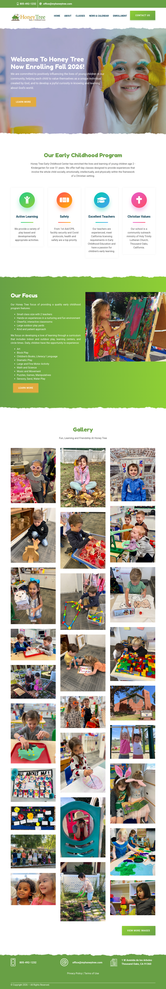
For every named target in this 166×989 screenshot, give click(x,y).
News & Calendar (99, 16)
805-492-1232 (28, 3)
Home (57, 16)
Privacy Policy (74, 973)
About (67, 16)
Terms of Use (91, 973)
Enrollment (120, 16)
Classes (80, 16)
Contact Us (142, 15)
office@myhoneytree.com (57, 3)
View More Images (138, 930)
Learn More (23, 102)
